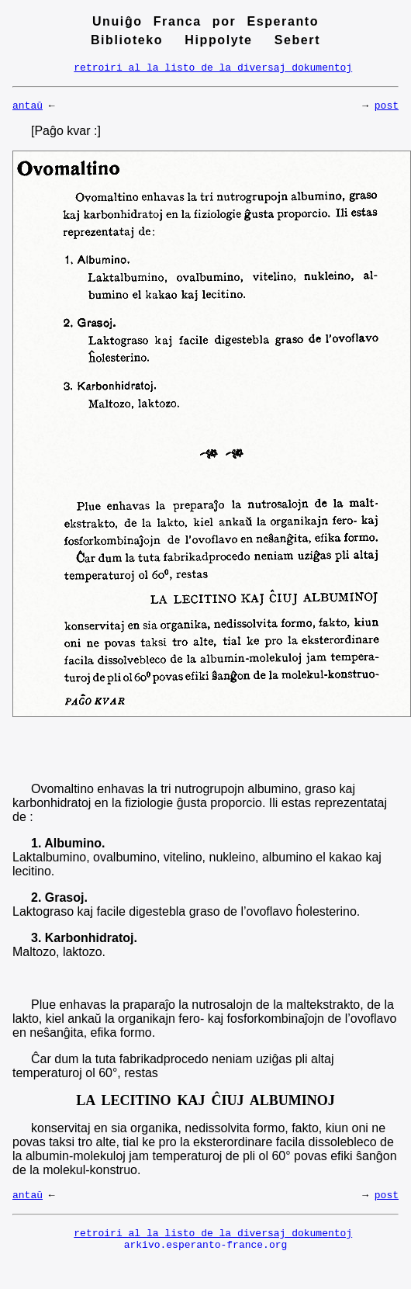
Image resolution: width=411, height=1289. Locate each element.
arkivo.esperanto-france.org (206, 1256)
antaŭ (27, 109)
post (387, 109)
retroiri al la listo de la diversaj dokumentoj (213, 69)
